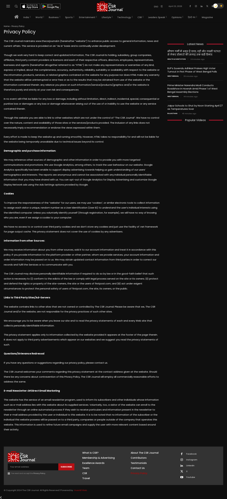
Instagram (191, 459)
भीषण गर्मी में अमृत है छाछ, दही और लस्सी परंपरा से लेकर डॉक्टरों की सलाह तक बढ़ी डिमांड (194, 53)
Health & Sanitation (176, 59)
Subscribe (66, 466)
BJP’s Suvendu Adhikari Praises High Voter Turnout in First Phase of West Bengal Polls (192, 70)
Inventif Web (80, 490)
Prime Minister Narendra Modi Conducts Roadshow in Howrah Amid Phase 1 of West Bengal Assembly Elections (192, 89)
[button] (16, 6)
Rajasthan (172, 113)
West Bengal (173, 76)
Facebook (191, 454)
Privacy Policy (39, 473)
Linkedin (190, 465)
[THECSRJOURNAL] (110, 6)
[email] (33, 466)
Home (6, 26)
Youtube (190, 477)
